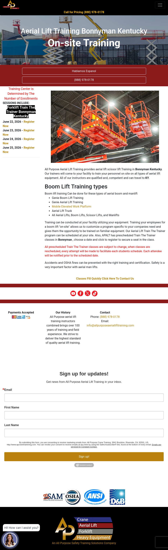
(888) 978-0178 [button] (84, 80)
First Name (11, 407)
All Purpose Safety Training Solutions (79, 543)
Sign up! (84, 456)
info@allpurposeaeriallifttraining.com (110, 325)
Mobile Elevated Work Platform (71, 206)
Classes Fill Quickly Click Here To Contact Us (105, 278)
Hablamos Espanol (84, 71)
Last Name (11, 425)
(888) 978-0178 (109, 317)
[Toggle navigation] (160, 5)
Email (8, 389)
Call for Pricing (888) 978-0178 (84, 12)
